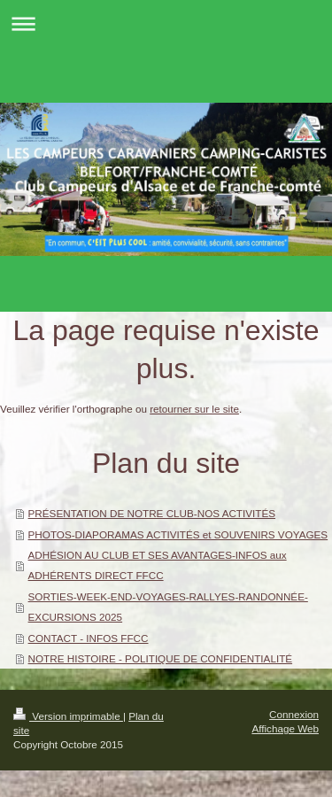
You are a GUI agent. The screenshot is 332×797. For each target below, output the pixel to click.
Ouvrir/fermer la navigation (166, 23)
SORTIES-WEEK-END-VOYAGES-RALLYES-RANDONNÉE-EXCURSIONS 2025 (168, 607)
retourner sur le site (194, 408)
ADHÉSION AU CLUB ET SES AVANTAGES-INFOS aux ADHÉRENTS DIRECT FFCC (157, 565)
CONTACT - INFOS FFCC (88, 638)
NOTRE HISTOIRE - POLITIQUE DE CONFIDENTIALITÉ (160, 658)
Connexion (294, 714)
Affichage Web (285, 728)
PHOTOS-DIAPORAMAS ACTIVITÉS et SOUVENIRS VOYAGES (178, 534)
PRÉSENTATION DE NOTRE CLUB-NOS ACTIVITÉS (151, 513)
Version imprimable (68, 716)
